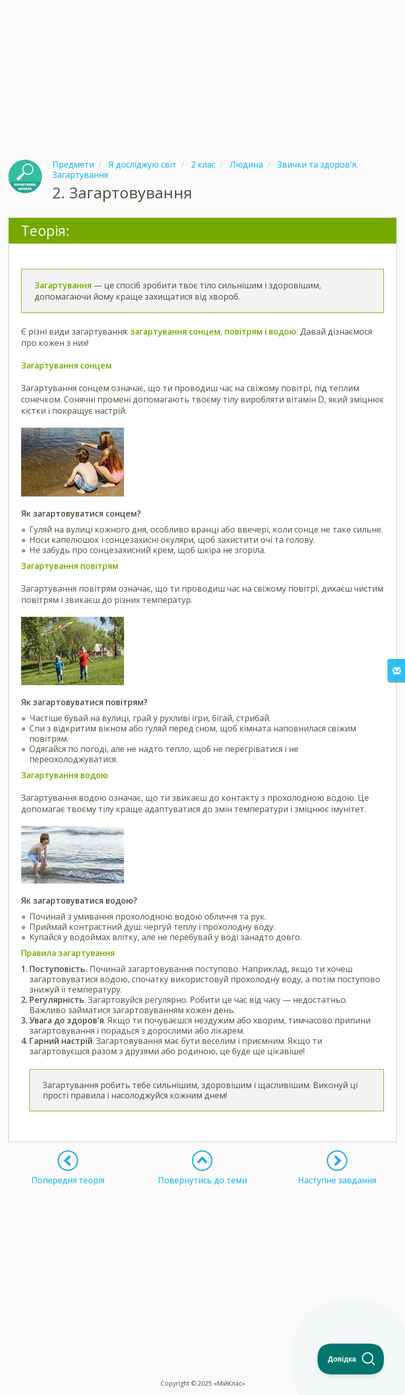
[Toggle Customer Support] (351, 1359)
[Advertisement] (202, 72)
